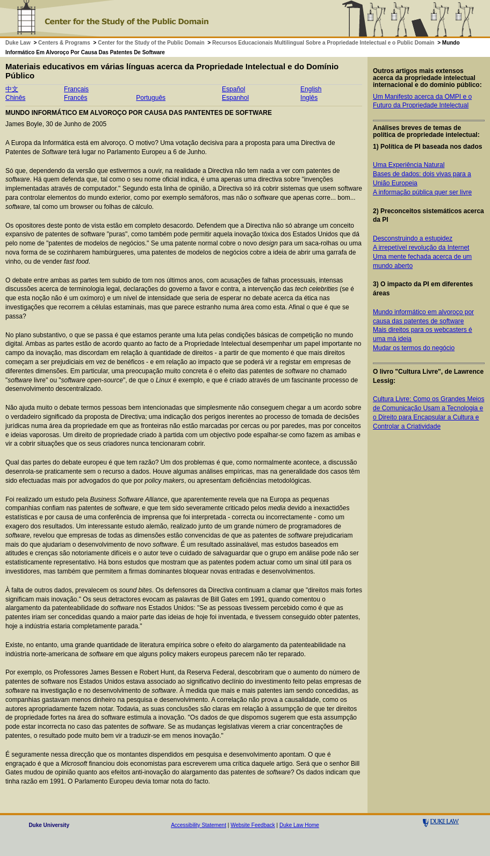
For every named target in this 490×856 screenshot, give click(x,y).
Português (150, 97)
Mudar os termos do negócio (414, 348)
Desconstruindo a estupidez (412, 238)
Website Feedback (252, 825)
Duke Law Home (299, 825)
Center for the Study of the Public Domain (151, 43)
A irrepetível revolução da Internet (421, 247)
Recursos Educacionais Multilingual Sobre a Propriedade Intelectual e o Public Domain (323, 43)
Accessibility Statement (198, 825)
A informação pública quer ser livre (422, 192)
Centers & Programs (64, 43)
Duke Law (18, 43)
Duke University (48, 825)
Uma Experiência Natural (408, 165)
